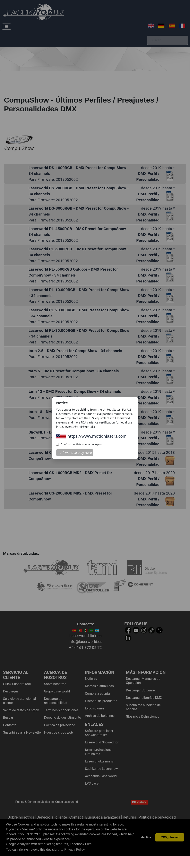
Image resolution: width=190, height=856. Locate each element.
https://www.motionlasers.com (91, 436)
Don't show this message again (79, 444)
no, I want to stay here (75, 452)
